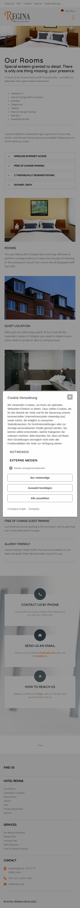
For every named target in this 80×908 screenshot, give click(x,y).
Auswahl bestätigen (40, 488)
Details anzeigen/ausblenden (29, 468)
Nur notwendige (40, 477)
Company (33, 508)
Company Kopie (17, 508)
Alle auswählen (40, 498)
